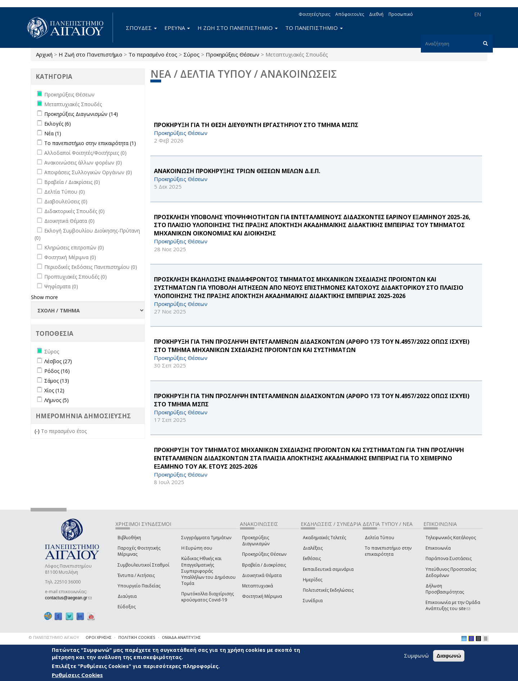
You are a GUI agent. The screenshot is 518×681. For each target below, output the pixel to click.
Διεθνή (376, 14)
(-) (38, 431)
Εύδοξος (127, 607)
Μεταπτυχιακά (257, 586)
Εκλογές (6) (57, 123)
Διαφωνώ (448, 656)
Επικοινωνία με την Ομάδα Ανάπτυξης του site (453, 605)
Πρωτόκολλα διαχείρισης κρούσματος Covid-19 (207, 597)
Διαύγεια (127, 596)
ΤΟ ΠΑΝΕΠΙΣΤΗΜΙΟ (314, 27)
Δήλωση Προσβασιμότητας (445, 589)
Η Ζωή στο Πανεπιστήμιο (90, 54)
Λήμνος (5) (56, 400)
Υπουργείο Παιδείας (139, 586)
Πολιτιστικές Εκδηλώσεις (328, 590)
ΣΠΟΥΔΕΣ (141, 27)
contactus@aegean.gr (68, 597)
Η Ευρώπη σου (196, 548)
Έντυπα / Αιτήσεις (136, 575)
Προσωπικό (400, 14)
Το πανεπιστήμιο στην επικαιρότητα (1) (90, 143)
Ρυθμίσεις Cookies (77, 674)
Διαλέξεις (313, 548)
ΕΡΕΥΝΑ (177, 27)
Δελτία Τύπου (379, 538)
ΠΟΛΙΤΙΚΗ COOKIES (136, 637)
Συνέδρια (313, 600)
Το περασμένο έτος (152, 54)
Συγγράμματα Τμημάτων (206, 538)
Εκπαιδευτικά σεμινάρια (328, 569)
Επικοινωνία (438, 548)
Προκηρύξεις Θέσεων (232, 54)
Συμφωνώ (416, 655)
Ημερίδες (312, 580)
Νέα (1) (52, 133)
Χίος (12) (54, 390)
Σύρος (191, 54)
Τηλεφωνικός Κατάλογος (451, 538)
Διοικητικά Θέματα (262, 575)
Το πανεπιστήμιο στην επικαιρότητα (388, 551)
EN (477, 14)
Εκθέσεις (312, 558)
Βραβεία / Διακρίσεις (264, 565)
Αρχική (44, 54)
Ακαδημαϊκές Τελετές (324, 538)
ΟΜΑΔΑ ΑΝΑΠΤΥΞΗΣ (181, 637)
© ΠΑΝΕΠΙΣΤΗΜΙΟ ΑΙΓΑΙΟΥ (54, 637)
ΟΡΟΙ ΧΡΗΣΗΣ (99, 637)
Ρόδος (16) (57, 370)
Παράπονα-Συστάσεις (449, 558)
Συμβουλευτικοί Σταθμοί (143, 565)
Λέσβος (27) (58, 361)
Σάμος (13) (56, 380)
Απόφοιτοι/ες (349, 14)
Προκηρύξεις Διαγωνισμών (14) (81, 114)
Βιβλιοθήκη (129, 538)
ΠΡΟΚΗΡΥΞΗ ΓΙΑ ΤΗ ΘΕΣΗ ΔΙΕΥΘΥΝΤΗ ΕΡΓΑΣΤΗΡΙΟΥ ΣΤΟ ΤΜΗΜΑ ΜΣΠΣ (256, 125)
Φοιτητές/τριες (314, 14)
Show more (44, 297)
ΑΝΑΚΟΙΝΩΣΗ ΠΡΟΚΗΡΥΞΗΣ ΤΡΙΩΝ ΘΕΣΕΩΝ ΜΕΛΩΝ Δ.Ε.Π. (237, 171)
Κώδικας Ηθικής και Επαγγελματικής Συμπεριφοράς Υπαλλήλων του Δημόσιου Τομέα (208, 570)
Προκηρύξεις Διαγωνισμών (255, 541)
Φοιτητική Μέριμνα (262, 596)
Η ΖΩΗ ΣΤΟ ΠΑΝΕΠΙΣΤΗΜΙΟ (237, 27)
